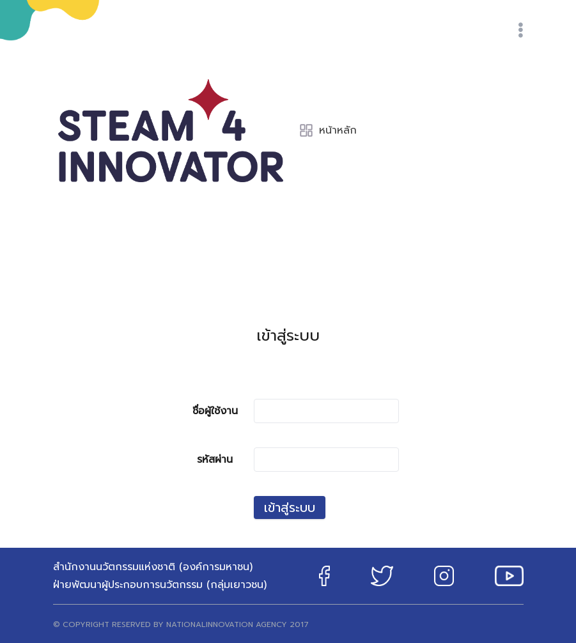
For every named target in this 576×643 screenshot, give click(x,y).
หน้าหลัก (328, 130)
